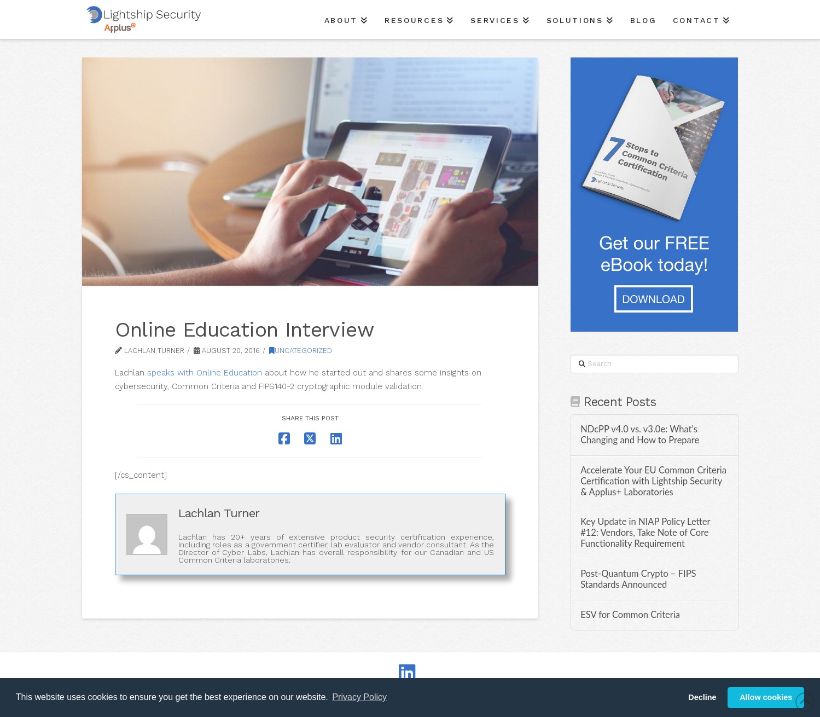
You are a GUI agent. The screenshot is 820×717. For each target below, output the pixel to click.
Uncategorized (300, 350)
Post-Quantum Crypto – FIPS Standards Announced (638, 579)
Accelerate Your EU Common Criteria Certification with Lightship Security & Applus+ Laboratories (653, 481)
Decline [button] (702, 697)
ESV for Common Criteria (630, 615)
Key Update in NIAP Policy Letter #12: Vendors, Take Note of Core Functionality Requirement (645, 533)
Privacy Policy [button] (359, 697)
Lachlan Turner (218, 513)
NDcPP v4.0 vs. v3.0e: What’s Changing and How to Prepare (639, 435)
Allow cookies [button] (766, 697)
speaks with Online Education (204, 373)
